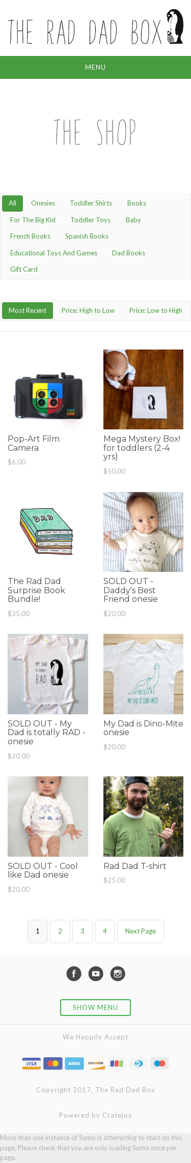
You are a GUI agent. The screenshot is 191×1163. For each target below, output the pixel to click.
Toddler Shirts (91, 203)
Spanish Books (86, 236)
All (12, 203)
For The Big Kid (33, 220)
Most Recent (27, 310)
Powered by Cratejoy (95, 1115)
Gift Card (24, 269)
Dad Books (128, 253)
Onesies (43, 203)
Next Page (140, 931)
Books (136, 203)
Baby (133, 220)
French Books (30, 236)
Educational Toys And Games (53, 253)
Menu (95, 67)
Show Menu (95, 1007)
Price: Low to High (155, 310)
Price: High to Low (88, 310)
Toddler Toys (90, 220)
